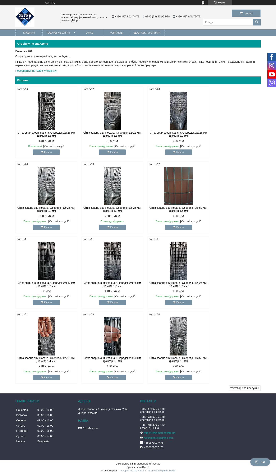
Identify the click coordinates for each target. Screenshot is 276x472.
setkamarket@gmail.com (158, 362)
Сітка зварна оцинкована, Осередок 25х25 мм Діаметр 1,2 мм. (231, 209)
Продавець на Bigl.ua (138, 392)
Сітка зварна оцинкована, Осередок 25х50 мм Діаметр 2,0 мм (169, 284)
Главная (29, 32)
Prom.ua (156, 388)
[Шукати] (257, 22)
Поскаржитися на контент (132, 395)
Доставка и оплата (147, 32)
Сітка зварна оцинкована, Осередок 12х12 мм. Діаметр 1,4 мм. (106, 284)
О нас (90, 32)
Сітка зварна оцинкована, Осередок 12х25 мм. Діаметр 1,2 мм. (44, 284)
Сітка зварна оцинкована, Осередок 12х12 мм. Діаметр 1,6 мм (106, 134)
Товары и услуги (58, 32)
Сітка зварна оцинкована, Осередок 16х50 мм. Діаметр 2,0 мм (231, 284)
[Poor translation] (14, 417)
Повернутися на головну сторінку (36, 70)
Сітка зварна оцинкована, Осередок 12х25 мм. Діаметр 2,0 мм (231, 134)
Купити (46, 152)
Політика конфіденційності (162, 395)
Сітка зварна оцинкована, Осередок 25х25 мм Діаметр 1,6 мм (44, 134)
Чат (260, 462)
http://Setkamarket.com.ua (159, 357)
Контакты (116, 32)
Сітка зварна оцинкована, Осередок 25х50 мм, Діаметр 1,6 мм (106, 209)
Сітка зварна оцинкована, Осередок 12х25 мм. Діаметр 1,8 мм (44, 209)
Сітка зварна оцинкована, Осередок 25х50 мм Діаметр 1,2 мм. (169, 209)
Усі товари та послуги (243, 312)
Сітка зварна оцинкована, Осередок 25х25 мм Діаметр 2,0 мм (169, 134)
